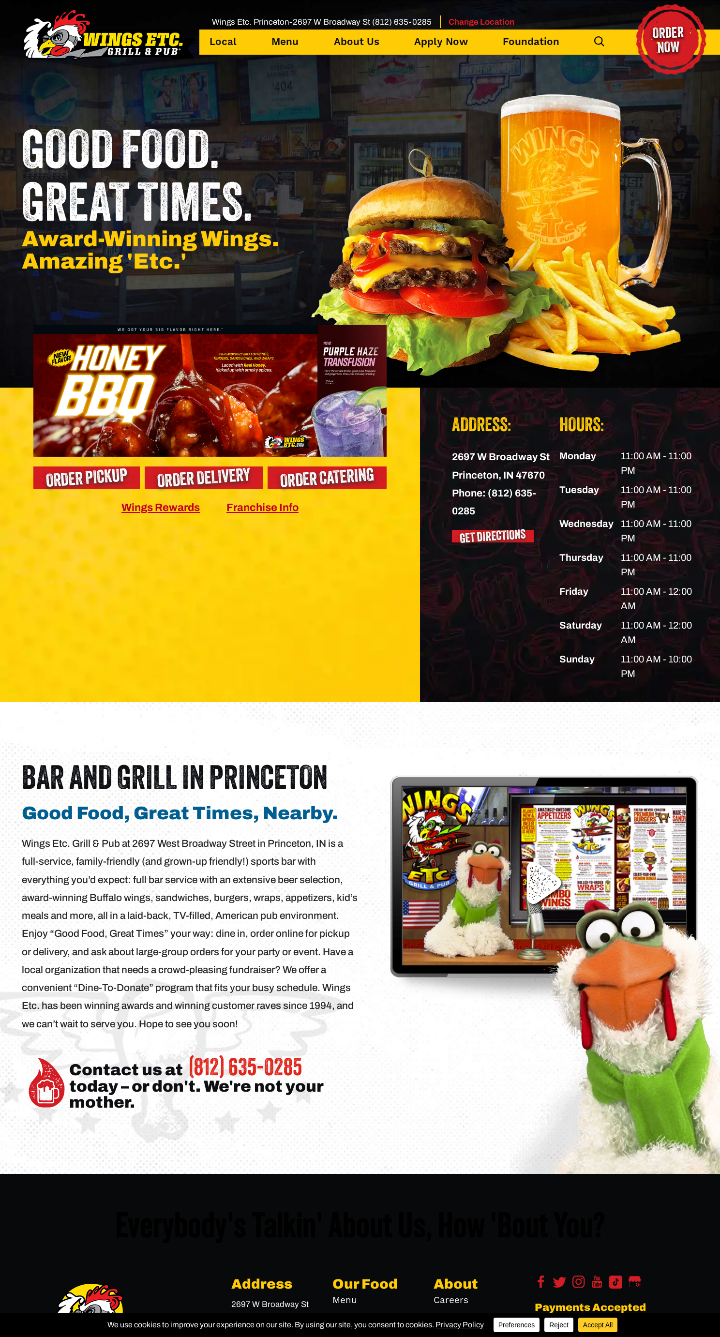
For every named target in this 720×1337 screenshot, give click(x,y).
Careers (451, 1300)
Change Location (481, 21)
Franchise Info (262, 507)
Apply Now (441, 42)
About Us (356, 42)
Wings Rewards (160, 507)
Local (223, 42)
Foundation (531, 42)
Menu (285, 42)
